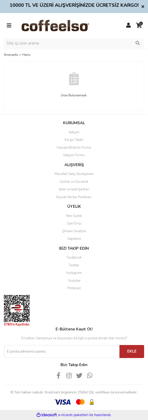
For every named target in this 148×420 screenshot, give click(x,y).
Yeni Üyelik (74, 216)
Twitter (74, 265)
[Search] (74, 43)
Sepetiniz (74, 238)
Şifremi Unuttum (74, 231)
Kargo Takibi (74, 139)
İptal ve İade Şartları (74, 189)
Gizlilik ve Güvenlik (74, 181)
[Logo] (63, 25)
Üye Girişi (74, 223)
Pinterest (74, 288)
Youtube (74, 280)
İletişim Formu (74, 155)
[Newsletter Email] (61, 351)
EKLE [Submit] (132, 351)
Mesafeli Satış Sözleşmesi (74, 174)
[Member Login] (128, 25)
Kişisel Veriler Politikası (74, 197)
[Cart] (139, 25)
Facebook (74, 257)
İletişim (74, 132)
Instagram (74, 273)
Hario (26, 55)
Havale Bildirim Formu (74, 147)
